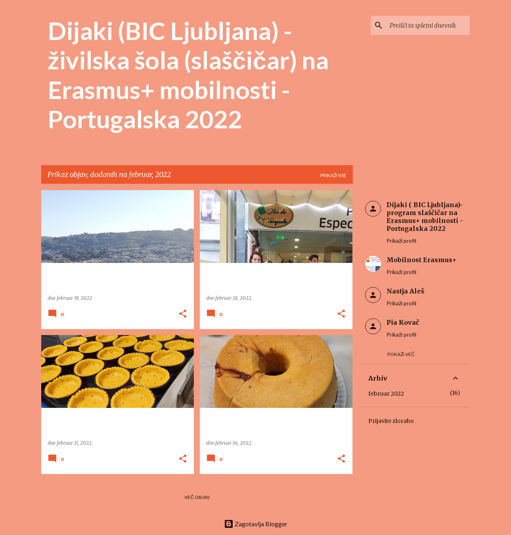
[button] (183, 314)
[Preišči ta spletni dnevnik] (428, 25)
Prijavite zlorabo (391, 421)
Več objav (197, 497)
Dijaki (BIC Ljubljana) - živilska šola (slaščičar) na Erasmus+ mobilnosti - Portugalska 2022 (188, 74)
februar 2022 (386, 393)
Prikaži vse (333, 175)
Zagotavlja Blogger (255, 523)
